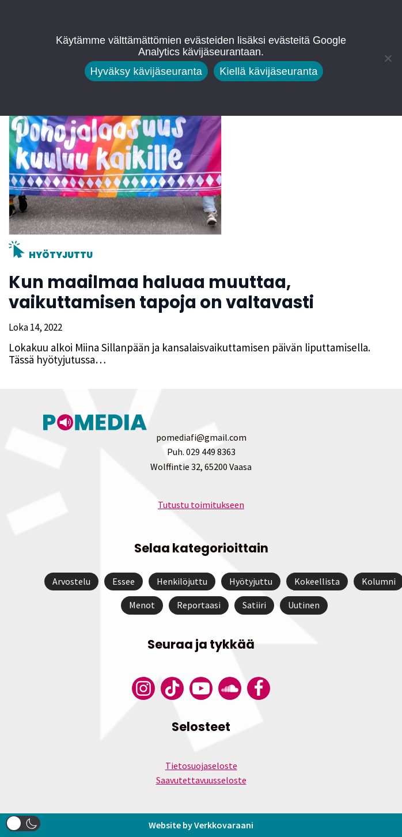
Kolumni (379, 581)
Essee (123, 581)
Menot (142, 605)
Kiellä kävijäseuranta (268, 71)
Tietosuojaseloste (201, 765)
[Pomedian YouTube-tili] (201, 688)
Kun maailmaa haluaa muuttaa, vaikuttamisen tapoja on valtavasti (161, 292)
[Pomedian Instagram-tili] (143, 688)
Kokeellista (317, 581)
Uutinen (304, 605)
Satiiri (254, 605)
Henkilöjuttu (182, 581)
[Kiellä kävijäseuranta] (387, 58)
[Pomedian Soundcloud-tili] (229, 688)
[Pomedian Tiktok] (172, 688)
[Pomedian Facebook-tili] (258, 688)
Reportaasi (199, 605)
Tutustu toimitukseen (201, 504)
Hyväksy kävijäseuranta (146, 71)
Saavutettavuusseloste (201, 780)
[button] (23, 823)
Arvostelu (71, 581)
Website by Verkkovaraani (201, 825)
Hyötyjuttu (61, 255)
